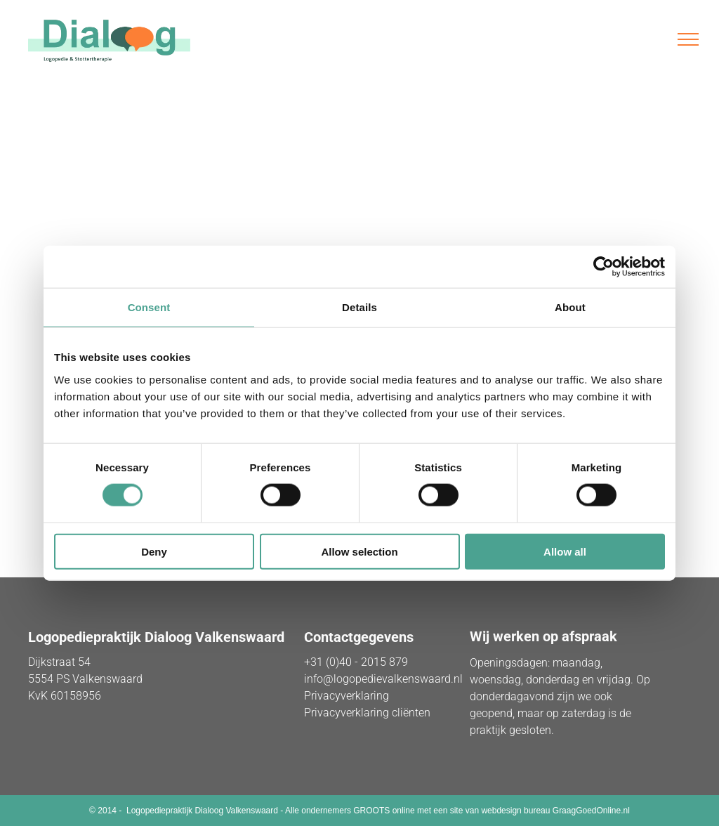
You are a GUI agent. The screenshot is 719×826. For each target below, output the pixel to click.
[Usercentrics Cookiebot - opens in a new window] (603, 266)
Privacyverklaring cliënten (367, 712)
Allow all (564, 551)
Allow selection (359, 551)
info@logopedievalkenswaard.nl (383, 679)
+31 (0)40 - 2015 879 (356, 662)
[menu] (688, 39)
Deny (154, 551)
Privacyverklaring (346, 695)
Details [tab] (359, 307)
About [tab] (570, 307)
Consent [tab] (149, 307)
